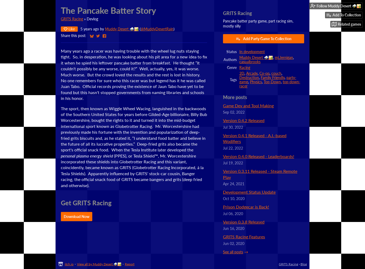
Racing (244, 68)
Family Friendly (273, 78)
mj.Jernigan (284, 57)
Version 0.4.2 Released (243, 120)
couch (276, 73)
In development (252, 52)
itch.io (69, 264)
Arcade (252, 73)
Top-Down (272, 82)
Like (69, 29)
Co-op (264, 73)
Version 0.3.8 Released (243, 221)
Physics (256, 82)
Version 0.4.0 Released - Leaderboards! (258, 156)
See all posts (233, 252)
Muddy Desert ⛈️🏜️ (122, 29)
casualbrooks (250, 62)
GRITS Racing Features (244, 236)
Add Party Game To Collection (263, 38)
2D (241, 73)
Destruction (249, 78)
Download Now (76, 216)
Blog (303, 264)
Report (129, 264)
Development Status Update (249, 191)
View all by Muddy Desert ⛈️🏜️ (99, 264)
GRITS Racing (72, 19)
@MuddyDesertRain (157, 29)
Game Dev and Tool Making (248, 105)
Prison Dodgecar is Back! (246, 206)
